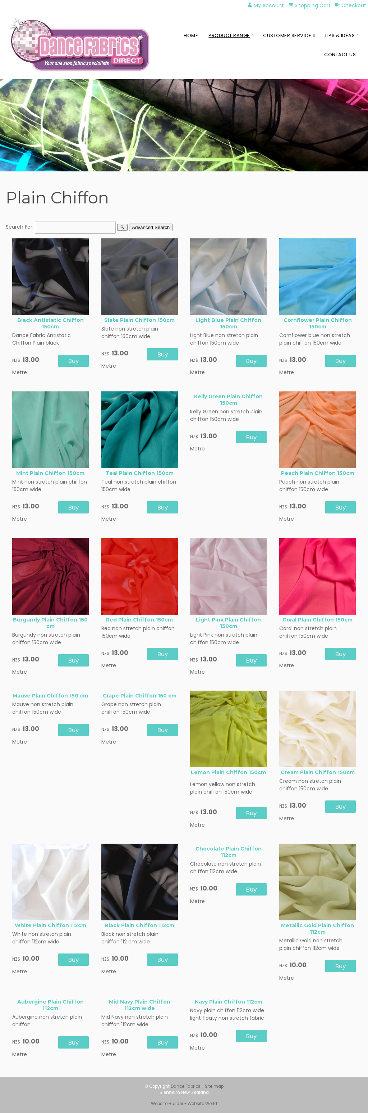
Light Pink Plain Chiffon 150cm (228, 622)
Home (191, 35)
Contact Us (340, 54)
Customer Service (287, 35)
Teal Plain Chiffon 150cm (140, 473)
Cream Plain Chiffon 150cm (318, 772)
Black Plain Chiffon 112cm (139, 925)
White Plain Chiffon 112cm (50, 925)
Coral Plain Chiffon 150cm (317, 619)
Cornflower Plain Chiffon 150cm (318, 323)
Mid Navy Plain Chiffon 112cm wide (139, 1004)
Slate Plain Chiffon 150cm (139, 320)
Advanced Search (151, 227)
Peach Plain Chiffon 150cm (317, 473)
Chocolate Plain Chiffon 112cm (229, 851)
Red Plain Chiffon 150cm (139, 619)
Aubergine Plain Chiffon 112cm (50, 1004)
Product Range (229, 35)
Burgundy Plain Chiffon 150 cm (50, 622)
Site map (214, 1086)
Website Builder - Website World (184, 1104)
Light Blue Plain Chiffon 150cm (228, 323)
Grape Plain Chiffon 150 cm (139, 695)
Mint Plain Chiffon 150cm (50, 473)
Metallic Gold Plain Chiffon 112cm (317, 928)
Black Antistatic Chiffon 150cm (50, 323)
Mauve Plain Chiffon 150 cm (50, 695)
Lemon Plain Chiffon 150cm (228, 772)
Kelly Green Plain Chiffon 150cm (228, 399)
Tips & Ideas (340, 35)
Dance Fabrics (186, 1086)
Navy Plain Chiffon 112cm (228, 1001)
